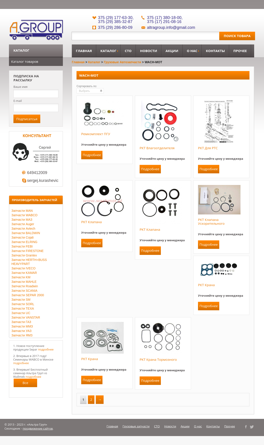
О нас (192, 50)
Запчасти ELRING (24, 242)
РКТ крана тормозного (158, 359)
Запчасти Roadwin (24, 286)
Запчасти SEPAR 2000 (27, 295)
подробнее (46, 349)
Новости (148, 50)
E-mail (17, 101)
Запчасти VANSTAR (25, 317)
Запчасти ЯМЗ (21, 335)
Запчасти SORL (22, 304)
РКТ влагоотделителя (157, 148)
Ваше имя (20, 87)
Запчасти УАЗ (21, 331)
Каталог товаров (24, 61)
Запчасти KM (20, 277)
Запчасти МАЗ (21, 219)
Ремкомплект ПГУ (95, 134)
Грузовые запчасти (136, 426)
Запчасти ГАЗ (21, 322)
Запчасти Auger (22, 224)
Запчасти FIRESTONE (27, 251)
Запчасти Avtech (23, 228)
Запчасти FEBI (22, 246)
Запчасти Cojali (22, 237)
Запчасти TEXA (22, 308)
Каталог (108, 50)
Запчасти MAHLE (23, 281)
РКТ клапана (91, 222)
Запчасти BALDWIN (25, 233)
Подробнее (92, 155)
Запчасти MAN (22, 210)
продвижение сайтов (38, 428)
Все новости (25, 383)
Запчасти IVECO (23, 268)
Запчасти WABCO (24, 215)
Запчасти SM (20, 299)
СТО (128, 50)
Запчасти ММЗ (22, 326)
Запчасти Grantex (24, 255)
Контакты (215, 50)
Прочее (240, 50)
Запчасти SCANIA (24, 290)
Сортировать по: (87, 86)
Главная (84, 50)
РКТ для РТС (208, 148)
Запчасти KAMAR (24, 273)
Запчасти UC (20, 313)
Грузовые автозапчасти (122, 62)
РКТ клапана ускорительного (211, 221)
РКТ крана (206, 285)
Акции (172, 50)
